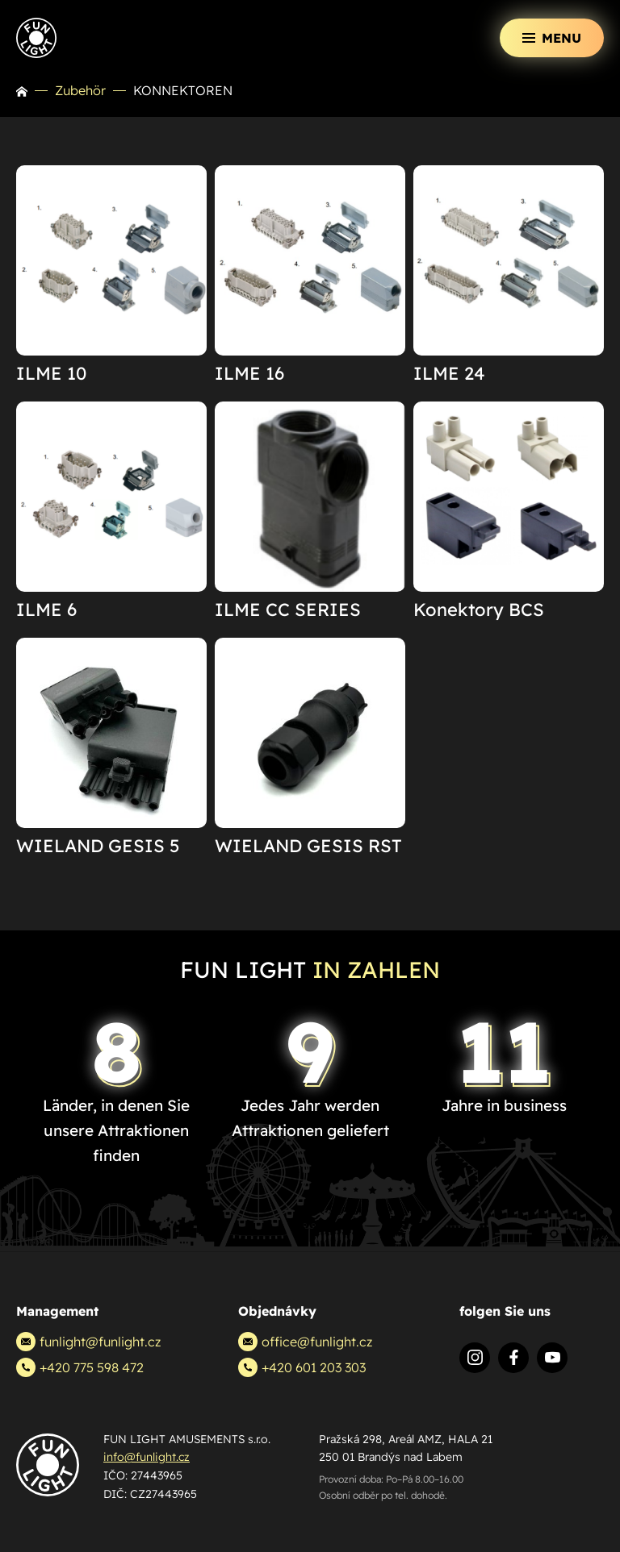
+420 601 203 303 (302, 1367)
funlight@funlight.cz (88, 1341)
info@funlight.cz (146, 1457)
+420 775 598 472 (80, 1367)
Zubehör (80, 90)
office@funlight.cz (305, 1341)
